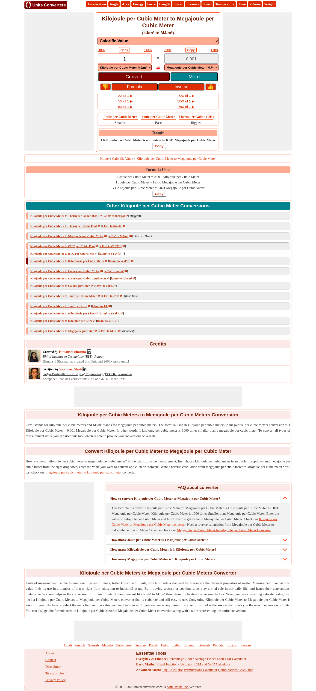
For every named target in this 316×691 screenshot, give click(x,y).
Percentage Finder (181, 659)
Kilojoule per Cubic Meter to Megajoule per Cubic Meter (66, 236)
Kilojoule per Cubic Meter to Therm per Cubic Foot (63, 226)
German (140, 645)
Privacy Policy (55, 680)
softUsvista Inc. (178, 687)
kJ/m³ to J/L (100, 306)
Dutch (165, 645)
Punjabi (218, 645)
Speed (207, 4)
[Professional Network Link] (72, 352)
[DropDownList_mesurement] (158, 41)
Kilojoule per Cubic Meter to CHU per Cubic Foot (62, 246)
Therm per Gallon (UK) (196, 117)
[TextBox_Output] (191, 59)
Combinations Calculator (235, 670)
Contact (50, 660)
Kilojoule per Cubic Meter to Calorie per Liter (60, 285)
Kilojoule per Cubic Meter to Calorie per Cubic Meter (65, 271)
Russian (189, 645)
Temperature (224, 4)
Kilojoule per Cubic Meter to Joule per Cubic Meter (63, 296)
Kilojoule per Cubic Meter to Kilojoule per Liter (61, 320)
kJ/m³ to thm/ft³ (112, 226)
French (80, 645)
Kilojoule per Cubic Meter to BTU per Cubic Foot (62, 253)
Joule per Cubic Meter (120, 117)
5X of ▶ (125, 101)
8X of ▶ (125, 107)
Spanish (93, 645)
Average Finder (205, 659)
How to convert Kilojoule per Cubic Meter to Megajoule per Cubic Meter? (165, 498)
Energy (138, 4)
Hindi (68, 645)
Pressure (192, 4)
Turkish (232, 645)
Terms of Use (54, 673)
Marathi (107, 645)
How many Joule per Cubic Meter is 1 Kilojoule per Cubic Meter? (159, 540)
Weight (269, 4)
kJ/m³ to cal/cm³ (121, 278)
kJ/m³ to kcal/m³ (119, 261)
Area (125, 4)
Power (178, 4)
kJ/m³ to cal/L (103, 285)
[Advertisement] (59, 81)
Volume (255, 4)
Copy (124, 50)
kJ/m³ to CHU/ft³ (110, 246)
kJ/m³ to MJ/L (108, 331)
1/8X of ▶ (186, 107)
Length (164, 4)
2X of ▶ (125, 96)
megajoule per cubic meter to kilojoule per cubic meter (84, 472)
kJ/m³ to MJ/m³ (119, 236)
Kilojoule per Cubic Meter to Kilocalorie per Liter (62, 313)
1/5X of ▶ (186, 101)
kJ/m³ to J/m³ (110, 296)
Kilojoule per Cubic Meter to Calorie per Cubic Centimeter (68, 278)
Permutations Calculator (200, 670)
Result (158, 133)
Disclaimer (53, 666)
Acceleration (96, 4)
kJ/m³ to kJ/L (105, 320)
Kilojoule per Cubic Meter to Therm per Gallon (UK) (64, 216)
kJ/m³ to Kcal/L (109, 313)
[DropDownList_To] (191, 67)
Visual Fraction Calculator (174, 664)
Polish (153, 645)
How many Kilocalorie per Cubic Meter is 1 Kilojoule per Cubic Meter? (163, 549)
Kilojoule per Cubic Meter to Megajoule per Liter (62, 331)
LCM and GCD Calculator (212, 664)
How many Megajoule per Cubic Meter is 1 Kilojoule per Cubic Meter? (163, 559)
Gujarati (204, 645)
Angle (114, 4)
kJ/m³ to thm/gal (114, 216)
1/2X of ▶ (186, 96)
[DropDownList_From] (125, 67)
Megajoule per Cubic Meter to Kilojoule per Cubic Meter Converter (224, 530)
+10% (148, 50)
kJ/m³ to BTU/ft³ (110, 253)
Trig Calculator (172, 670)
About (49, 653)
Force (151, 4)
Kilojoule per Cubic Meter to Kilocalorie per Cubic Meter (67, 261)
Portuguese (124, 645)
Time (242, 4)
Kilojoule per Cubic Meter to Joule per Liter (58, 306)
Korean (246, 645)
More (194, 76)
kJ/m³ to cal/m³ (114, 271)
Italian (176, 645)
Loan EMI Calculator (231, 659)
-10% (101, 50)
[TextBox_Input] (124, 59)
